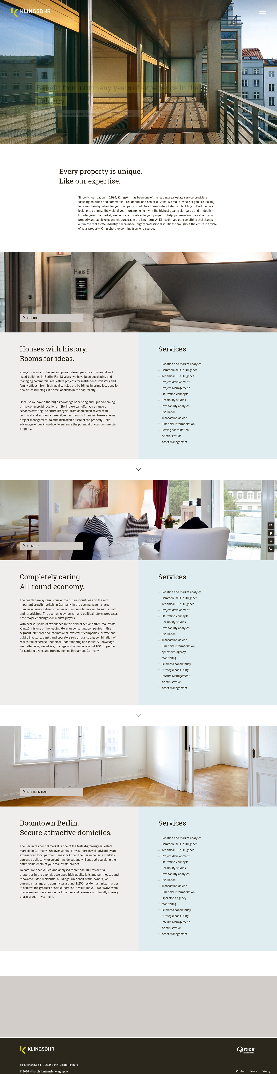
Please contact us (140, 1036)
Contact (241, 1071)
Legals (253, 1071)
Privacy (265, 1071)
